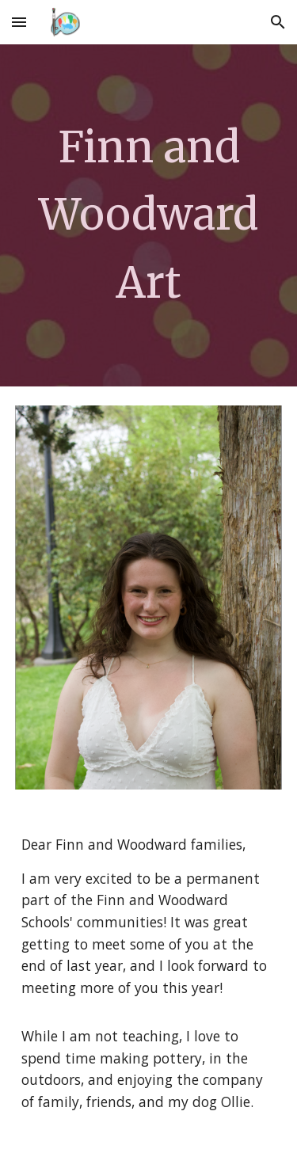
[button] (19, 22)
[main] (149, 215)
